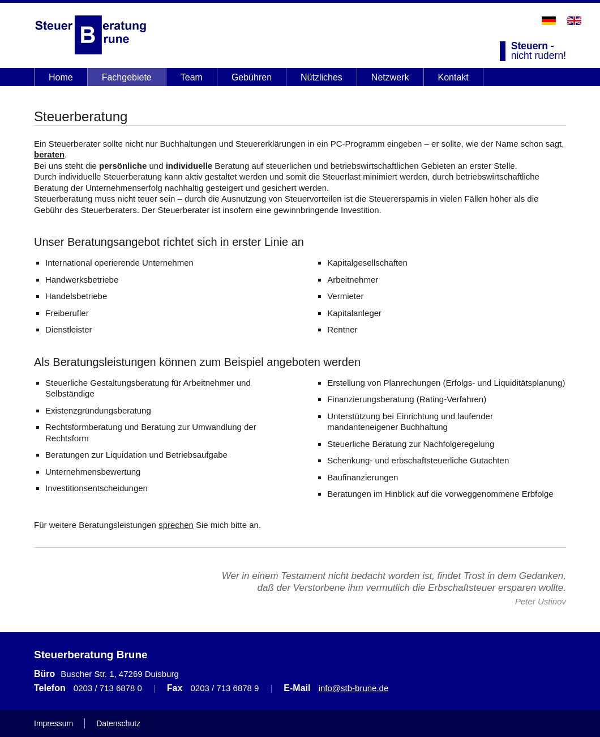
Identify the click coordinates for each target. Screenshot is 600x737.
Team (192, 77)
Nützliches (321, 77)
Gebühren (252, 77)
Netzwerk (390, 77)
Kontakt (453, 77)
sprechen (176, 525)
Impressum (53, 723)
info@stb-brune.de (354, 688)
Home (61, 77)
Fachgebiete (127, 77)
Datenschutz (118, 723)
